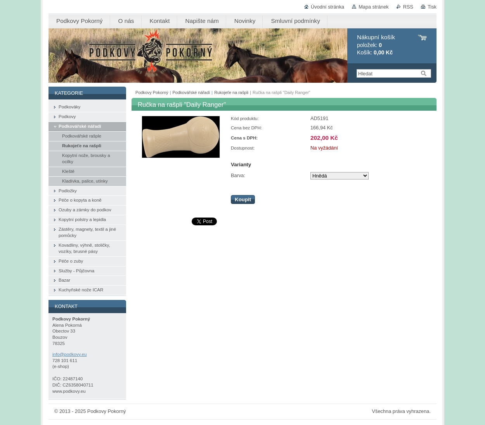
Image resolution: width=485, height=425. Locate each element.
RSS (408, 7)
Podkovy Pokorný (151, 92)
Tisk (432, 7)
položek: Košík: (376, 45)
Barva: (238, 175)
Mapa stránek (374, 7)
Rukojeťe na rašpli (231, 92)
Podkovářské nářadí (191, 92)
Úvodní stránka (327, 7)
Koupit (243, 199)
